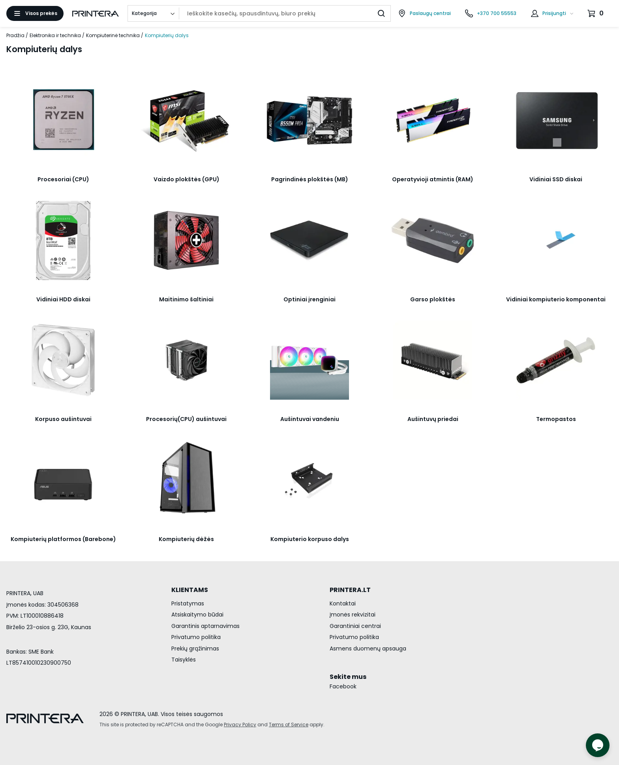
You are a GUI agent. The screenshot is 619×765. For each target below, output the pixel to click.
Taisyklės (183, 660)
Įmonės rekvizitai (352, 614)
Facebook (343, 686)
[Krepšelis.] (596, 13)
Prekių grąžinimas (195, 648)
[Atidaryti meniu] (35, 13)
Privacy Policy (240, 724)
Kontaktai (343, 603)
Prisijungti (554, 13)
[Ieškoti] (381, 13)
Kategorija (144, 13)
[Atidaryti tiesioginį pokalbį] (598, 745)
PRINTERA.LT (350, 589)
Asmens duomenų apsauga (368, 648)
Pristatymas (187, 603)
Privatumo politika (196, 637)
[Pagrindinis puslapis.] (95, 14)
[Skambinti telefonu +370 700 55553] (490, 13)
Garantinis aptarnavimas (205, 626)
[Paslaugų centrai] (424, 13)
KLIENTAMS (189, 589)
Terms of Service (288, 724)
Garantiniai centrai (355, 626)
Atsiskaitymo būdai (197, 614)
